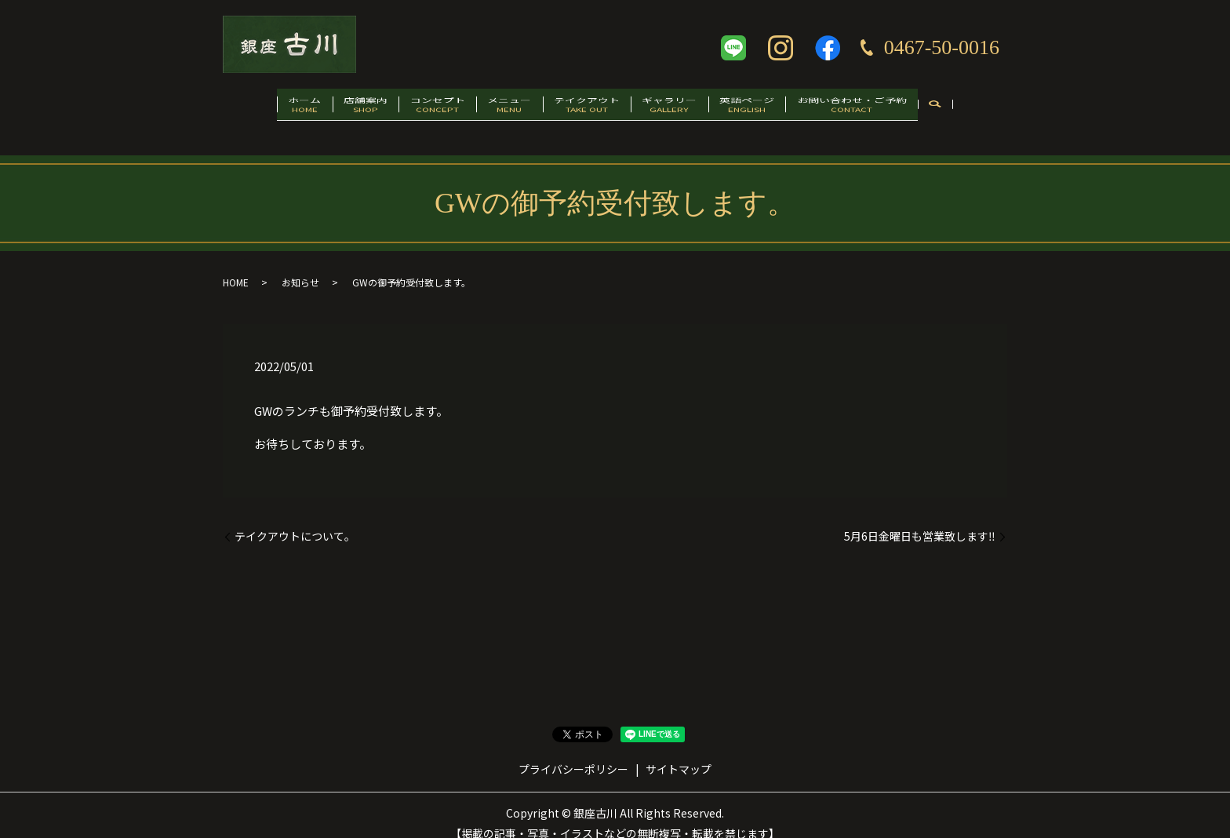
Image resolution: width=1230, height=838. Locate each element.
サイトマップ (678, 753)
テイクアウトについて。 (295, 520)
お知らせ (300, 266)
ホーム (260, 107)
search (986, 108)
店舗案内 (334, 107)
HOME (236, 266)
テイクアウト (593, 107)
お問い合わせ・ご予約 (896, 107)
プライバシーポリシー (573, 753)
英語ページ (778, 107)
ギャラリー (688, 107)
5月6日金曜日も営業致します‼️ (919, 520)
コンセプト (418, 107)
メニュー (503, 107)
